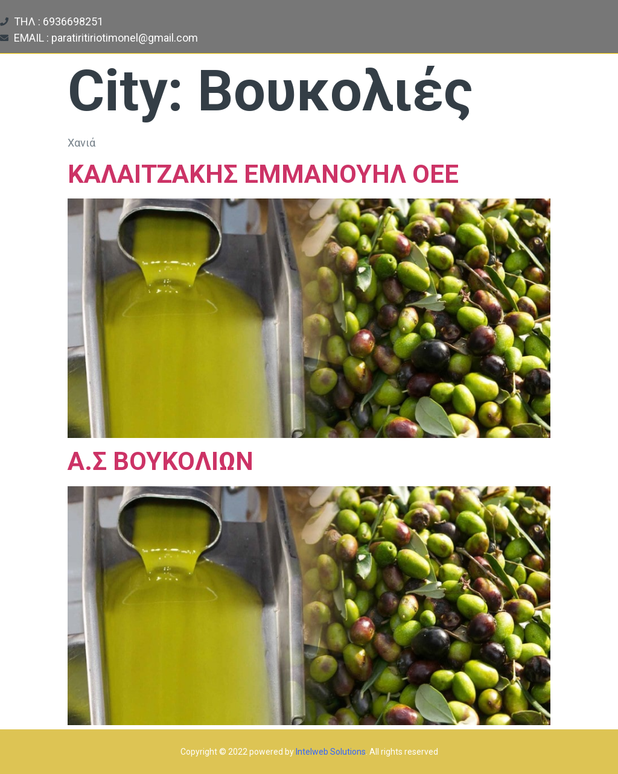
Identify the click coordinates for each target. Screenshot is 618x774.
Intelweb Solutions (331, 752)
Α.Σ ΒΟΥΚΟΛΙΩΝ (160, 461)
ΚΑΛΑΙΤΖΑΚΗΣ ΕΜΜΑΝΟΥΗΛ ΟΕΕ (263, 174)
